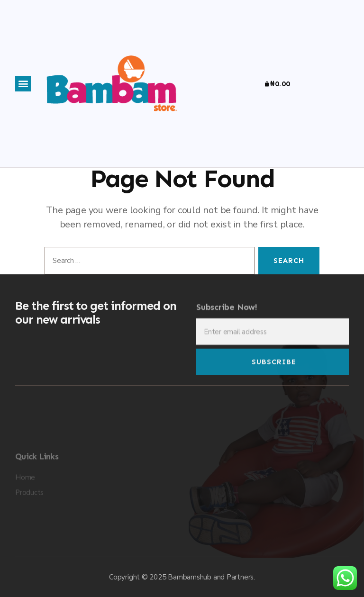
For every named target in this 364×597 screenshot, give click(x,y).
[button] (23, 83)
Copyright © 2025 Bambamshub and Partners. (182, 577)
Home (25, 502)
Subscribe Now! (226, 313)
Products (29, 517)
